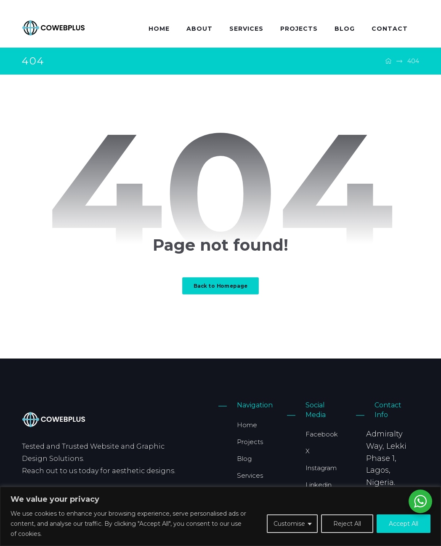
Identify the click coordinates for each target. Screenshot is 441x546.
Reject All (347, 523)
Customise (289, 523)
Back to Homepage (220, 286)
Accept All (403, 523)
